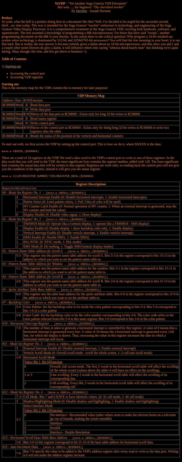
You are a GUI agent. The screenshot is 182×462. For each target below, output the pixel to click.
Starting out (13, 66)
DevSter (81, 11)
